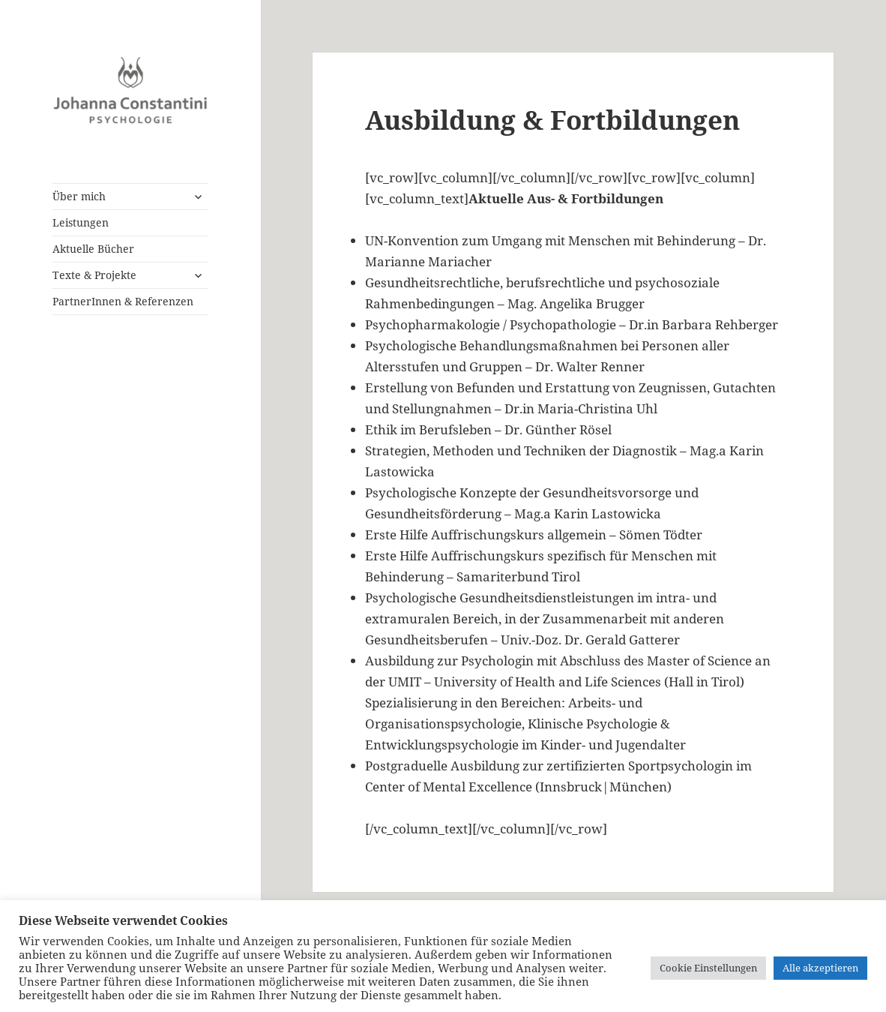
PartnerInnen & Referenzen (122, 301)
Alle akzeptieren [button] (820, 967)
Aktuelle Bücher (93, 249)
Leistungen (80, 222)
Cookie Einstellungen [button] (708, 967)
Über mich (79, 196)
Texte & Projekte (94, 275)
